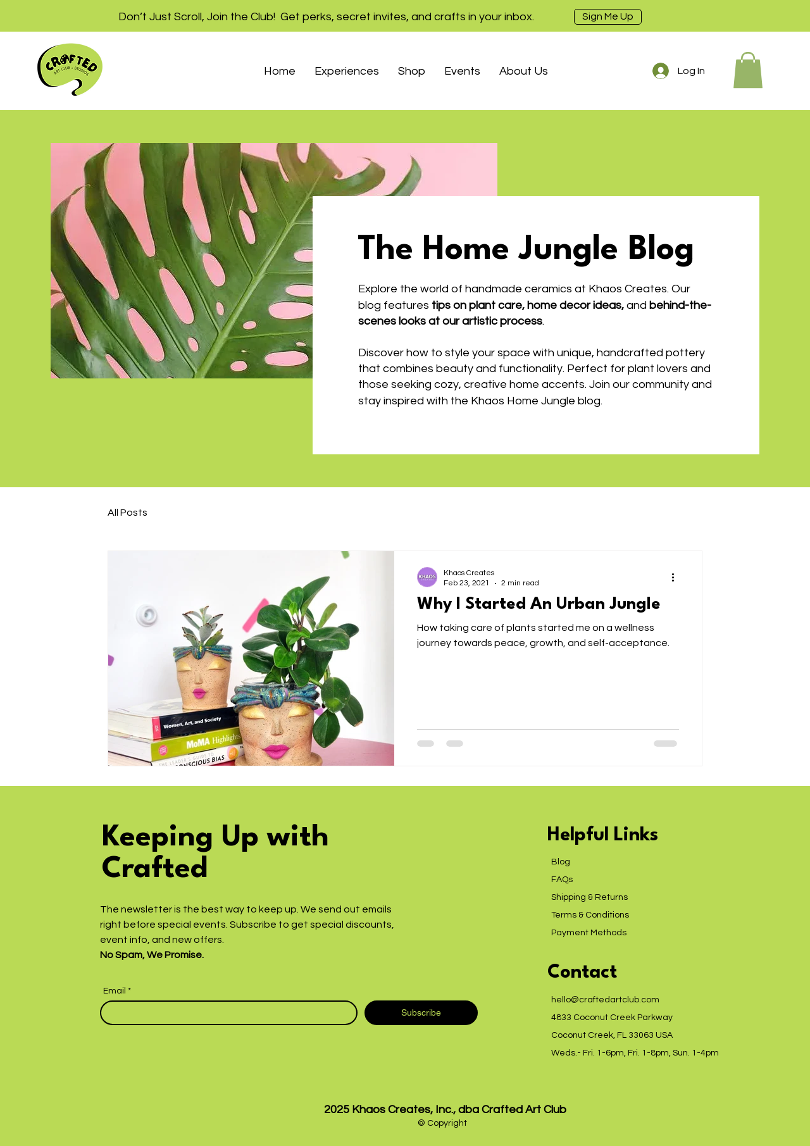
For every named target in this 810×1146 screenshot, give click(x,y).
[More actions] (677, 577)
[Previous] (66, 16)
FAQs (562, 879)
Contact (582, 973)
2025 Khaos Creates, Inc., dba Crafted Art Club (445, 1110)
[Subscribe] (421, 1012)
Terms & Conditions (590, 915)
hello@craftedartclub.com (605, 999)
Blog (560, 861)
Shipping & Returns (589, 897)
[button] (347, 71)
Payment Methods (588, 932)
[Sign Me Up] (608, 17)
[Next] (743, 16)
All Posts (127, 513)
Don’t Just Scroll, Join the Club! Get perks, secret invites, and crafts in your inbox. (326, 17)
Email (115, 991)
